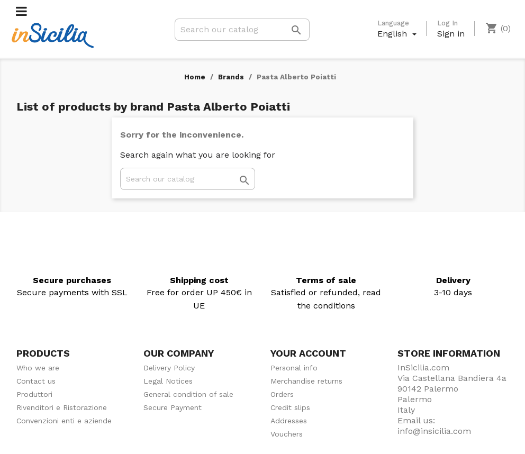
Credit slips (290, 407)
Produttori (34, 394)
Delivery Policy (169, 368)
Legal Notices (168, 381)
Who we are (37, 368)
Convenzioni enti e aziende (64, 420)
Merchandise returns (306, 381)
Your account (308, 353)
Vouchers (286, 434)
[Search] (242, 30)
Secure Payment (172, 407)
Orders (282, 394)
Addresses (288, 420)
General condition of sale (188, 394)
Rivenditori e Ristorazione (61, 407)
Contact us (36, 381)
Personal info (294, 368)
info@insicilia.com (434, 431)
